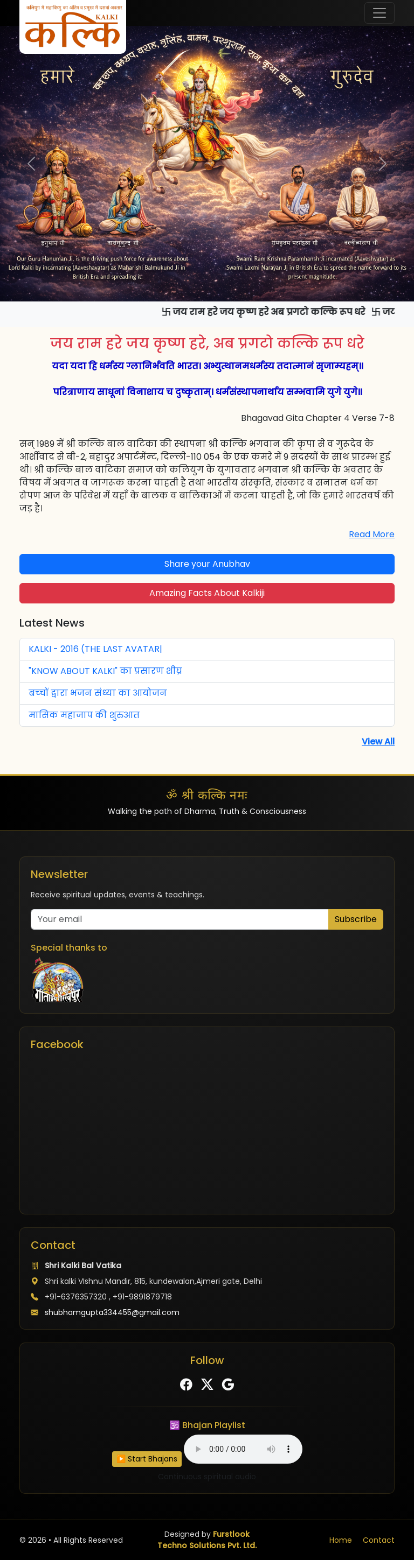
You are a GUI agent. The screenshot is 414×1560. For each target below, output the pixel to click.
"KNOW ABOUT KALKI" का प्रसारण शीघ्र (105, 671)
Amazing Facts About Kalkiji (207, 593)
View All (378, 741)
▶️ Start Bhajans (146, 1458)
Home (340, 1540)
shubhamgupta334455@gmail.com (112, 1312)
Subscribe (356, 919)
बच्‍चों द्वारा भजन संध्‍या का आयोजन (98, 693)
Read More (372, 534)
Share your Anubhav (207, 564)
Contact (379, 1540)
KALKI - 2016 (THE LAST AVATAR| (95, 649)
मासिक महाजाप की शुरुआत (84, 715)
